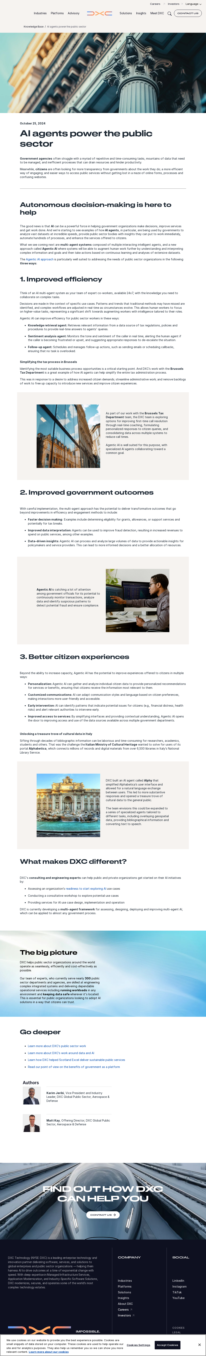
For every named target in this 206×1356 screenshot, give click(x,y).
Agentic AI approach (40, 259)
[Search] (169, 13)
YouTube (178, 1298)
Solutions (124, 1292)
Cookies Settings (138, 1345)
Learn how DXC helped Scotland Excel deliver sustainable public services (76, 1060)
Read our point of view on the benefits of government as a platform (74, 1067)
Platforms (125, 1286)
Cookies (178, 1327)
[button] (40, 13)
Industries (125, 1280)
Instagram (179, 1286)
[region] (103, 1345)
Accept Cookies (167, 1345)
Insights (123, 1298)
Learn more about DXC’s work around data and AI (61, 1053)
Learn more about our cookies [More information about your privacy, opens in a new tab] (49, 1351)
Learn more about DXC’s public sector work (57, 1046)
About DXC (125, 1303)
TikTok (177, 1292)
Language (192, 3)
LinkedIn (178, 1280)
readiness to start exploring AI (86, 888)
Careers (155, 3)
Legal (176, 1332)
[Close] (199, 1344)
